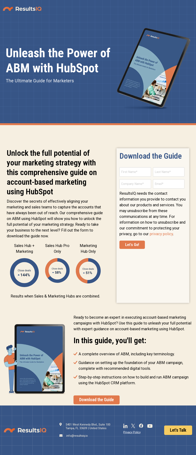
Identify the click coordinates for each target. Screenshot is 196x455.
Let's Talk (178, 430)
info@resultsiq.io (77, 435)
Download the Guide (96, 399)
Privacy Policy (132, 432)
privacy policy (161, 234)
